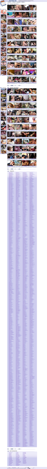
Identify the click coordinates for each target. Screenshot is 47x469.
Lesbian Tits (24, 293)
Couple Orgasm (17, 222)
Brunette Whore (10, 434)
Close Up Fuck (17, 201)
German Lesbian (17, 364)
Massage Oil (24, 305)
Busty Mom (10, 445)
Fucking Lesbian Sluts (18, 461)
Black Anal (10, 354)
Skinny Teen (31, 280)
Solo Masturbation (31, 299)
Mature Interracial (24, 326)
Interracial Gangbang (25, 178)
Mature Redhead (24, 334)
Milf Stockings (24, 362)
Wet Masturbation (31, 411)
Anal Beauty (10, 233)
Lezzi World (24, 456)
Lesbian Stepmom (24, 286)
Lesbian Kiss (24, 259)
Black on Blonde (10, 373)
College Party (17, 213)
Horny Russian (17, 432)
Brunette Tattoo (10, 432)
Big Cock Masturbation (11, 334)
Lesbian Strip (24, 288)
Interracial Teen (24, 183)
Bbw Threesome (10, 304)
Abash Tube (3, 106)
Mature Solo (24, 337)
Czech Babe (17, 247)
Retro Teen (31, 222)
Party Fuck (24, 422)
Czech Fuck (17, 249)
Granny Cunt (17, 385)
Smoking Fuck (31, 292)
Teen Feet (31, 349)
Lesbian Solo (24, 283)
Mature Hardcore (24, 325)
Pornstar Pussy (24, 446)
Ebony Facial (17, 290)
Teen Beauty (31, 336)
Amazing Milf (10, 226)
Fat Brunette (17, 316)
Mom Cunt (24, 372)
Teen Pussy (31, 365)
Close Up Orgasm (17, 203)
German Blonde (17, 362)
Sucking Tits (31, 326)
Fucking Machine (17, 358)
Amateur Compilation (11, 188)
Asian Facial (10, 262)
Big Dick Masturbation (11, 339)
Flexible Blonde (17, 347)
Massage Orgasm (24, 306)
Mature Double (24, 319)
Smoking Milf (31, 294)
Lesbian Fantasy (24, 250)
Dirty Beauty (17, 261)
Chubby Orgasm (17, 191)
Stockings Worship (31, 312)
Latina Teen (24, 233)
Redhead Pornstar (31, 212)
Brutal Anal (10, 435)
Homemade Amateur (18, 415)
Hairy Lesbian (17, 402)
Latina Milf (24, 226)
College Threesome (18, 216)
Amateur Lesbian (10, 202)
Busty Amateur (10, 437)
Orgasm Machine (24, 407)
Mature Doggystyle (24, 318)
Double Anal (17, 271)
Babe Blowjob (10, 284)
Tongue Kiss (31, 386)
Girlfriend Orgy (17, 371)
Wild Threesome (31, 431)
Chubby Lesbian (17, 189)
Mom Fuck (24, 373)
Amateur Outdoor (10, 207)
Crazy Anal (17, 224)
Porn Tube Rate (3, 139)
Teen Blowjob (31, 338)
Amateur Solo (10, 212)
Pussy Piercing (31, 193)
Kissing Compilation (25, 209)
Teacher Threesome (32, 332)
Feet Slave (17, 325)
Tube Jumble (3, 65)
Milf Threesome (24, 365)
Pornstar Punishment (25, 445)
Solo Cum (31, 297)
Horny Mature (17, 428)
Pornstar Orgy (24, 444)
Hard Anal (17, 407)
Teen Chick (31, 340)
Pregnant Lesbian (31, 179)
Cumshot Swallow (17, 238)
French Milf (17, 356)
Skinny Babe (31, 269)
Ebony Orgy (17, 297)
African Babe (10, 178)
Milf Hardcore (24, 353)
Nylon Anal (24, 396)
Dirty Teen (17, 268)
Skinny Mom (31, 277)
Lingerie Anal (24, 301)
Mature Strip (24, 339)
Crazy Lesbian (17, 227)
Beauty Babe (10, 308)
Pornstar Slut (31, 172)
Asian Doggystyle (10, 261)
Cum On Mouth (17, 233)
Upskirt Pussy (31, 396)
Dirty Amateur (17, 259)
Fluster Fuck (3, 37)
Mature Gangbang (24, 323)
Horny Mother (17, 430)
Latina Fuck (24, 223)
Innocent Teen (17, 446)
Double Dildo (17, 272)
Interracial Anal (24, 172)
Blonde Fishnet (10, 384)
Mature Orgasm (24, 332)
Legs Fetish (24, 236)
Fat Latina (17, 318)
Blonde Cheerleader (11, 380)
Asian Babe (10, 255)
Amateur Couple (10, 189)
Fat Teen (16, 323)
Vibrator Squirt (31, 398)
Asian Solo (10, 275)
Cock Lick (17, 207)
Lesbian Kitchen (24, 260)
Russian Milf (31, 237)
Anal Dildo (10, 236)
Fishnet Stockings (17, 345)
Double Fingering (17, 273)
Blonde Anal (10, 374)
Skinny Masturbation (32, 275)
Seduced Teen (31, 245)
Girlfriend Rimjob (17, 372)
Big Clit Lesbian (10, 330)
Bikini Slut (10, 351)
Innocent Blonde (17, 443)
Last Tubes (3, 42)
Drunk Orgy (17, 281)
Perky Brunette (24, 426)
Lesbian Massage (24, 262)
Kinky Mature (24, 207)
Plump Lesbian (24, 435)
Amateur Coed (10, 187)
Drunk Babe (17, 277)
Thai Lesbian (31, 375)
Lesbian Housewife (24, 257)
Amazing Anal (10, 220)
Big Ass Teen (10, 327)
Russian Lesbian (31, 235)
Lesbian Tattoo (24, 290)
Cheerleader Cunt (17, 185)
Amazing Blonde (10, 223)
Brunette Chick (10, 419)
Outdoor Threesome (25, 415)
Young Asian (31, 433)
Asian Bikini (10, 258)
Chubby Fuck (17, 188)
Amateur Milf (10, 203)
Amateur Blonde (10, 183)
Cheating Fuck (17, 181)
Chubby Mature (17, 190)
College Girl (17, 212)
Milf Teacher (24, 364)
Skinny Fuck (31, 273)
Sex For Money (31, 246)
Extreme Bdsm (17, 308)
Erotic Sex (17, 305)
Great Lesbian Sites (18, 462)
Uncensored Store (3, 70)
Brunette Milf (10, 426)
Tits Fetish (31, 385)
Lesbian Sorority (24, 284)
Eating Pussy (17, 284)
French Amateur (17, 353)
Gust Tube (3, 125)
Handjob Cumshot (17, 406)
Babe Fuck (10, 286)
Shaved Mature (31, 258)
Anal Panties (10, 245)
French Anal (17, 354)
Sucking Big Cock (31, 321)
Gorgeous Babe (17, 380)
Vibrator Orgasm (31, 397)
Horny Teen (17, 433)
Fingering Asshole (17, 334)
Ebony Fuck (17, 291)
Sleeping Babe (31, 283)
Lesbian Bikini (24, 242)
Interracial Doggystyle (25, 176)
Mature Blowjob (24, 314)
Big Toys (10, 347)
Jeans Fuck (24, 201)
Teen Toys (31, 374)
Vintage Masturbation (32, 402)
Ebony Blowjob (17, 288)
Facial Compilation (17, 310)
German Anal (17, 361)
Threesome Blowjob (32, 376)
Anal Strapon (10, 248)
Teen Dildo (31, 345)
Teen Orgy (31, 361)
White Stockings (31, 415)
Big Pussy (10, 343)
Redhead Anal (31, 204)
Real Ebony (31, 200)
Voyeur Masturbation (32, 408)
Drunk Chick (17, 279)
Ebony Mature (17, 294)
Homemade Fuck (17, 417)
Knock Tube (3, 134)
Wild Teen (31, 430)
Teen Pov (30, 364)
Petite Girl (24, 431)
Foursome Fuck (17, 352)
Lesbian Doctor (24, 248)
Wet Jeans (31, 410)
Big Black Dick (10, 328)
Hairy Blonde (17, 397)
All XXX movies (3, 14)
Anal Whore (10, 251)
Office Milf (24, 400)
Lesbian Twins (24, 294)
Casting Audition (17, 174)
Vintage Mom (31, 404)
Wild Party (31, 428)
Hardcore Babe (17, 409)
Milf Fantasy (24, 350)
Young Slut (31, 443)
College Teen (17, 215)
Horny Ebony (17, 426)
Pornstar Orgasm (24, 443)
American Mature (10, 231)
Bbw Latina (10, 297)
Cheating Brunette (17, 180)
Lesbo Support (24, 453)
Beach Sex (10, 307)
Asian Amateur (10, 253)
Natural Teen (24, 391)
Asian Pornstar (10, 272)
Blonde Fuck (10, 385)
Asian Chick (10, 259)
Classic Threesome (18, 196)
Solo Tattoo (31, 301)
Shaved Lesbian (31, 257)
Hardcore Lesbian (17, 411)
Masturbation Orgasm (25, 308)
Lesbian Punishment (25, 275)
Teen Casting (31, 339)
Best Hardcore (10, 317)
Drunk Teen (17, 283)
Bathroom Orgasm (11, 292)
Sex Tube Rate (3, 153)
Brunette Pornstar (10, 428)
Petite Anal (24, 428)
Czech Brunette (17, 248)
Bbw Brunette (10, 295)
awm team (9, 467)
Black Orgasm (10, 364)
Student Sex (31, 318)
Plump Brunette (24, 434)
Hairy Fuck (17, 399)
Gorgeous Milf (17, 383)
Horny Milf (17, 429)
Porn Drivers (3, 56)
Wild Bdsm (31, 421)
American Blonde (10, 229)
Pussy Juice (31, 191)
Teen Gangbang (31, 353)
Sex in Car (31, 249)
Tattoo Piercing (31, 330)
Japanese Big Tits (24, 189)
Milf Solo (23, 360)
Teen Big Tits (31, 337)
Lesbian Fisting (24, 253)
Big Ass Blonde (10, 321)
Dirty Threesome (17, 269)
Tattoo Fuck (31, 328)
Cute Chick (17, 242)
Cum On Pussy (17, 234)
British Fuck (10, 409)
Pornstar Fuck (24, 441)
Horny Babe (17, 421)
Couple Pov (17, 223)
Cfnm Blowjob (17, 178)
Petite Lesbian (24, 432)
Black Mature (10, 362)
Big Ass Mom (10, 326)
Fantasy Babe (17, 312)
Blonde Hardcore (10, 387)
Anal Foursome (10, 240)
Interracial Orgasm (24, 181)
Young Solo (31, 444)
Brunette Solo (10, 431)
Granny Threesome (18, 389)
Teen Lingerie (31, 358)
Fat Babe (17, 315)
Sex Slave (31, 248)
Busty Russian (17, 172)
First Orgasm (17, 339)
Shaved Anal (31, 250)
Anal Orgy (10, 244)
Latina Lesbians (24, 225)
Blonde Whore (10, 397)
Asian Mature (10, 269)
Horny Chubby (17, 424)
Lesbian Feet (24, 251)
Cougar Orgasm (17, 218)
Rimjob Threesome (31, 227)
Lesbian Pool (24, 273)
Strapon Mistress (31, 314)
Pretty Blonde (31, 180)
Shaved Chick (31, 255)
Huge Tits (17, 441)
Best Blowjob (10, 315)
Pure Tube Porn (3, 144)
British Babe (10, 408)
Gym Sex (17, 393)
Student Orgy (31, 317)
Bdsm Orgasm (10, 306)
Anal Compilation (10, 234)
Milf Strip (23, 363)
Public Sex (31, 187)
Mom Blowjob (24, 371)
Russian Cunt (31, 233)
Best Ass (10, 314)
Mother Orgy (24, 386)
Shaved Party (31, 259)
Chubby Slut (17, 192)
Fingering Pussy (17, 336)
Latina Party (24, 229)
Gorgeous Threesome (18, 384)
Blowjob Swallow (10, 399)
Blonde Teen (10, 396)
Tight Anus (31, 380)
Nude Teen (24, 393)
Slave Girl (30, 282)
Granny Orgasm (17, 388)
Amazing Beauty (10, 222)
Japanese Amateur (24, 185)
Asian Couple (10, 260)
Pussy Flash (31, 190)
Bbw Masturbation (10, 299)
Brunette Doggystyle (11, 421)
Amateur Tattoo (10, 216)
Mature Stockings (24, 338)
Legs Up (23, 237)
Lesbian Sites (17, 465)
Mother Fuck (24, 384)
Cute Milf (17, 244)
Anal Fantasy (10, 238)
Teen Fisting (31, 352)
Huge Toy (17, 442)
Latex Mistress (24, 216)
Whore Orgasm (31, 418)
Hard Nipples (17, 408)
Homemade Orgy (17, 419)
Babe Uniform (10, 288)
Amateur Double (10, 194)
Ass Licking (10, 280)
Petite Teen (24, 433)
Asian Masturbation (11, 268)
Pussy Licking (31, 192)
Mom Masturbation (24, 374)
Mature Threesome (24, 341)
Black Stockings (10, 369)
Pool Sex (23, 437)
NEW (13, 85)
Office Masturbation (25, 399)
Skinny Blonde (31, 271)
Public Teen (31, 188)
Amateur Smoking (10, 211)
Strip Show (31, 315)
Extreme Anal (17, 307)
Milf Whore (24, 367)
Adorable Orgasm (10, 176)
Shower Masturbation (32, 264)
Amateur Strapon (10, 213)
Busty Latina (10, 443)
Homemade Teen (17, 420)
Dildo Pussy (17, 258)
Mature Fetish (24, 321)
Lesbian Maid (24, 261)
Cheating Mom (17, 183)
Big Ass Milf (10, 325)
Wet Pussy (31, 413)
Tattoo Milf (31, 329)
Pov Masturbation (31, 176)
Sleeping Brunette (31, 284)
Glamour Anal (17, 374)
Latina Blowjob (24, 220)
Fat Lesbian (17, 319)
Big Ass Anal (10, 318)
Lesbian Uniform (24, 295)
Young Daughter (31, 439)
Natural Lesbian (24, 389)
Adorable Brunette (10, 174)
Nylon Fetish (24, 397)
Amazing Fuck (10, 225)
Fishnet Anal (17, 342)
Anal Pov (10, 246)
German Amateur (17, 360)
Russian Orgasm (31, 238)
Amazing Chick (10, 224)
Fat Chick (17, 317)
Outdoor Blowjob (24, 411)
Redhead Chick (31, 207)
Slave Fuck (31, 281)
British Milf (10, 411)
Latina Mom (24, 227)
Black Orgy (10, 365)
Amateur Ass (10, 181)
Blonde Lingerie (10, 388)
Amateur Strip (10, 214)
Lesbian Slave (24, 282)
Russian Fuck (31, 234)
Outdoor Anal (24, 410)
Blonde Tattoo (10, 395)
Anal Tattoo (10, 249)
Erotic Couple (17, 304)
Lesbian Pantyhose (24, 271)
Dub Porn (3, 32)
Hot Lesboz (17, 463)
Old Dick (23, 402)
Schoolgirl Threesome (32, 242)
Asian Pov (10, 273)
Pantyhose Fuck (24, 420)
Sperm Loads (31, 305)
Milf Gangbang (24, 352)
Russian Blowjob (31, 231)
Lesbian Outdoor (24, 270)
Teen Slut (30, 367)
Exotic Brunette (17, 306)
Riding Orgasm (31, 226)
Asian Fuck (10, 264)
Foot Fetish (17, 349)
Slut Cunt (30, 286)
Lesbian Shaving (24, 280)
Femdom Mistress (17, 328)
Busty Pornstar (10, 446)
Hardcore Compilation (18, 410)
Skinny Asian (31, 268)
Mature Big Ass (24, 312)
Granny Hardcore (17, 386)
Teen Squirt (31, 369)
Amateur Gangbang (11, 198)
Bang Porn (3, 28)
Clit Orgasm (17, 198)
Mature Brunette (24, 315)
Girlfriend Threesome (18, 373)
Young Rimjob (31, 442)
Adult (3, 111)
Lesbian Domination (25, 249)
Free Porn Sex (24, 461)
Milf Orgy (23, 356)
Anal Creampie (10, 235)
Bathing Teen (10, 290)
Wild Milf (30, 426)
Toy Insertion (31, 388)
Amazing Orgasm (10, 227)
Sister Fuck (31, 266)
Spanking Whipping (31, 303)
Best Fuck (10, 316)
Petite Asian (24, 429)
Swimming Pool (31, 327)
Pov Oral (30, 177)
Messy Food (24, 343)
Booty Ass (10, 402)
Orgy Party (24, 408)
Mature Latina (24, 328)
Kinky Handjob (24, 205)
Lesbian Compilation (25, 246)
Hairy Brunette (17, 398)
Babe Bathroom (10, 283)
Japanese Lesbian (24, 194)
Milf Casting (24, 347)
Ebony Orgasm (17, 296)
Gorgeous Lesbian (17, 382)
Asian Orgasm (10, 271)
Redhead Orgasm (31, 211)
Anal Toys (10, 250)
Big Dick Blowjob (10, 336)
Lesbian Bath (24, 240)
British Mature (10, 410)
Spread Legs (31, 306)
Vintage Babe (31, 399)
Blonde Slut (10, 393)
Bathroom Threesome (11, 293)
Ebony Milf (17, 295)
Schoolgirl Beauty (31, 240)
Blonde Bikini (10, 378)
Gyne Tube (3, 130)
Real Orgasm (31, 201)
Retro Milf (30, 220)
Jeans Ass (24, 200)
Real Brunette (31, 198)
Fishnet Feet (17, 343)
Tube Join (3, 18)
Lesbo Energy (24, 452)
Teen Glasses (31, 354)
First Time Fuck (17, 340)
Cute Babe (17, 240)
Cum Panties (17, 235)
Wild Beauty (31, 422)
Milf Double (24, 349)
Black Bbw (10, 356)
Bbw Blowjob (10, 294)
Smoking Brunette (31, 290)
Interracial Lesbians (25, 179)
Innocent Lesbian (17, 445)
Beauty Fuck (10, 310)
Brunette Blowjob (10, 417)
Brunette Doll (10, 422)
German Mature (17, 365)
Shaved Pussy (31, 260)
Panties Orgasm (24, 418)
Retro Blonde (31, 216)
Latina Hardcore (24, 224)
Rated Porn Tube (3, 148)
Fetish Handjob (17, 332)
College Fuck (17, 211)
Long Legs (24, 304)
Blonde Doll (10, 383)
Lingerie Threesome (25, 303)
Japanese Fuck (24, 192)
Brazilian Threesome (11, 407)
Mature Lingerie (24, 329)
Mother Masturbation (25, 385)
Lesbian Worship (24, 297)
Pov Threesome (31, 178)
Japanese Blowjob (24, 190)
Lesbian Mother (24, 266)
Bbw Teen (10, 303)
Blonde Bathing (10, 376)
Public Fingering (31, 185)
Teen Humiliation (31, 356)
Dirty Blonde (17, 262)
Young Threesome (31, 445)
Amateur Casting (10, 185)
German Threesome (18, 367)
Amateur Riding (10, 209)
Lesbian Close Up (24, 245)
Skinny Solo (31, 279)
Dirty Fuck (17, 264)
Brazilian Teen (10, 406)
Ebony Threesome (17, 301)
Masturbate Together (25, 307)
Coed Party (17, 209)
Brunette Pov (10, 429)
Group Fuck (17, 391)
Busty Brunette (10, 441)
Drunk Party (17, 282)
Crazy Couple (17, 225)
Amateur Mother (10, 204)
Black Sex (10, 367)
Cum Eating (17, 231)
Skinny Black (31, 270)
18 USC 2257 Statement (14, 467)
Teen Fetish (31, 350)
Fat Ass (16, 314)
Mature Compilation (25, 316)
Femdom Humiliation (18, 327)
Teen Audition (31, 334)
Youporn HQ (10, 463)
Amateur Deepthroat (11, 191)
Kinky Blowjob (24, 204)
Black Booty (10, 358)
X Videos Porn (24, 460)
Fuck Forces (3, 51)
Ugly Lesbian (31, 391)
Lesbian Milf (24, 264)
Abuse (18, 467)
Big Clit (9, 329)
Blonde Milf (10, 389)
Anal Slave (10, 247)
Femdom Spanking (18, 329)
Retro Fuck (31, 218)
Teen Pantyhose (31, 362)
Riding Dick (31, 224)
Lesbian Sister (24, 281)
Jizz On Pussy (24, 202)
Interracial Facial (24, 177)
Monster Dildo (24, 380)
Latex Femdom (24, 214)
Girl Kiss (16, 369)
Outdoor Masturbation (25, 413)
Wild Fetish (31, 424)
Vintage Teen (31, 407)
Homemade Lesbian (18, 418)
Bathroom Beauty (10, 291)
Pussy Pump (31, 194)
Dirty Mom (17, 266)
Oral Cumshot (24, 404)
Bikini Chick (10, 350)
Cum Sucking (17, 236)
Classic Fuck (17, 194)
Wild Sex (30, 429)
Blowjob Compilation (11, 398)
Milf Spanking (24, 361)
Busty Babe (10, 439)
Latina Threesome (24, 234)
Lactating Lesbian (24, 212)
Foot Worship (17, 350)
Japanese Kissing (24, 193)
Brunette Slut (10, 430)
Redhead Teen (31, 213)
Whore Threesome (31, 419)
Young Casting (31, 437)
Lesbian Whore (24, 296)
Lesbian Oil (24, 268)
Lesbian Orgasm (24, 269)
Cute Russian (17, 245)
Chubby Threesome (18, 193)
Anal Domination (10, 237)
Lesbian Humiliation (25, 258)
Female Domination (18, 326)
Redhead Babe (31, 205)
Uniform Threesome (31, 395)
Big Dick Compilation (11, 337)
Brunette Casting (10, 418)
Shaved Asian (31, 251)
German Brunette (17, 363)
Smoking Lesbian (31, 293)
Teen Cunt (31, 343)
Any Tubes (3, 120)
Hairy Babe (17, 396)
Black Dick (10, 360)
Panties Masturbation (25, 417)
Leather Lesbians (24, 235)
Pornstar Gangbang (25, 442)
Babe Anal (10, 282)
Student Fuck (31, 316)
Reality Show (31, 202)
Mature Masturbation (25, 330)
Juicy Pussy (24, 203)
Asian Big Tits (10, 257)
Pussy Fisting (31, 189)
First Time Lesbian (17, 341)
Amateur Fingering (11, 196)
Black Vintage (10, 372)
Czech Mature (17, 250)
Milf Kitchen (24, 354)
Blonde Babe (10, 375)
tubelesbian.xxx (24, 463)
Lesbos (24, 454)
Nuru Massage (24, 395)
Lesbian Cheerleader (25, 244)
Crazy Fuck (17, 226)
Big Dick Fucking (10, 338)
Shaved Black (31, 253)
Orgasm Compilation (25, 406)
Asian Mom (10, 270)
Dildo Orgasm (17, 257)
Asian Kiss (10, 266)
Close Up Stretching (18, 204)
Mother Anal (24, 383)
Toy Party (30, 389)
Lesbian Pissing (24, 272)
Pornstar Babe (24, 439)
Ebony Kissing (17, 292)
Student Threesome (31, 319)
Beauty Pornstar (10, 312)
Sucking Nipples (31, 325)
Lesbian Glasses (24, 255)
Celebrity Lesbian (17, 177)
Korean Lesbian (24, 211)
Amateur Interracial (11, 201)
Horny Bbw (17, 422)
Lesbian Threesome (25, 292)
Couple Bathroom (17, 220)
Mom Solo (24, 376)
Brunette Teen (10, 433)
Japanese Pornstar (24, 198)
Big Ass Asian (10, 319)
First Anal (17, 337)
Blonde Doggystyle (11, 382)
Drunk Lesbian (17, 280)
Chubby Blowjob (17, 187)
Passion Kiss (24, 424)
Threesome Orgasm (32, 378)
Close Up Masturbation (18, 202)
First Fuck (17, 338)
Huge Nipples (17, 439)
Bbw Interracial (10, 296)
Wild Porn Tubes (3, 92)
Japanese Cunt (24, 191)
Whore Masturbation (32, 417)
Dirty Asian (17, 260)
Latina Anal (24, 218)
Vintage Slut (31, 406)
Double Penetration (18, 275)
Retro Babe (31, 215)
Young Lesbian (31, 441)
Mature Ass (24, 310)
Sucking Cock (31, 323)
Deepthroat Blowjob (18, 255)
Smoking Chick (31, 291)
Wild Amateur (31, 420)
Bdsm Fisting (10, 305)
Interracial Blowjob (24, 174)
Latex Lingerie (24, 215)
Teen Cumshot (31, 342)
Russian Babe (31, 229)
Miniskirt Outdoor (24, 369)
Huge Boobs (17, 435)
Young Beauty (31, 434)
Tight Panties (31, 382)
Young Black (31, 435)
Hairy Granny (17, 400)
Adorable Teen (10, 177)
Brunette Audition (10, 413)
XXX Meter (24, 458)
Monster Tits (24, 382)
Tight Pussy (31, 383)
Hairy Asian (17, 395)
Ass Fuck (10, 279)
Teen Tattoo (31, 372)
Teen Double (31, 347)
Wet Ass (30, 409)
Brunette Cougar (10, 420)
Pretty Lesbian (31, 183)
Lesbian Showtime (18, 464)
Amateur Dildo (10, 192)
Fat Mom (17, 321)
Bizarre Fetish (10, 352)
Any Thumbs (10, 465)
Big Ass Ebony (10, 323)
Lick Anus (24, 299)
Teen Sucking (31, 371)
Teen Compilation (31, 341)
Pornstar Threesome (32, 174)
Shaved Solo (31, 261)
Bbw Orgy (10, 301)
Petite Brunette (24, 430)
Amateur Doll (10, 193)
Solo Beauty (31, 296)
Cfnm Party (17, 179)
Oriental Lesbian (24, 409)
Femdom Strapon (17, 330)
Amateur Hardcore (11, 200)
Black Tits (10, 371)
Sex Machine (31, 247)
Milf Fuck (23, 351)
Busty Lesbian (10, 444)
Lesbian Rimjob (24, 277)
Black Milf (10, 363)
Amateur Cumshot (10, 190)
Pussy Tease (31, 196)
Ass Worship (10, 281)
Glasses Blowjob (17, 378)
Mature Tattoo (24, 340)
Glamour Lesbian (17, 375)
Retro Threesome (31, 223)
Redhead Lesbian (31, 209)
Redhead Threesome (32, 214)
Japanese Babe (24, 187)
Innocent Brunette (17, 444)
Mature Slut (24, 336)
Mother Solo (24, 387)
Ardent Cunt (3, 23)
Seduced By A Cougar (32, 244)
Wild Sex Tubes (3, 97)
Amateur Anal (10, 180)
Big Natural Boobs (10, 341)
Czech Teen (17, 253)
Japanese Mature (24, 196)
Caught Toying (17, 176)
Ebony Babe (17, 286)
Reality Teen (31, 203)
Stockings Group (31, 310)
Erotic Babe (17, 303)
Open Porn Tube (24, 462)
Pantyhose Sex (24, 421)
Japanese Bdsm (24, 188)
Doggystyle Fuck (17, 270)
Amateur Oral (10, 205)
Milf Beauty (24, 345)
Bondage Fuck (10, 400)
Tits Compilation (31, 384)
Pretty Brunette (31, 181)
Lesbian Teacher (24, 291)
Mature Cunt (24, 317)
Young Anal (31, 432)
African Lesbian (10, 179)
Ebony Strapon (17, 299)
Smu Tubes (17, 458)
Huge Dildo (17, 437)
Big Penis (10, 342)
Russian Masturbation (32, 236)
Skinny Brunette (31, 272)
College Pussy (17, 214)
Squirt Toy (31, 307)
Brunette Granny (10, 424)
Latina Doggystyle (24, 222)
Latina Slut (24, 231)
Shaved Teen (31, 262)
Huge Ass (17, 434)
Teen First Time (31, 351)
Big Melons (10, 340)
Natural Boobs (24, 388)
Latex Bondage (24, 213)
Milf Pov (23, 358)
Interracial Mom (24, 180)
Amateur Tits (10, 218)
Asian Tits (10, 277)
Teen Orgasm (31, 360)
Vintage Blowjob (31, 400)
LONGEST (15, 85)
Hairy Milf (17, 404)
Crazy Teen (17, 229)
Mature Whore (24, 342)
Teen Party (31, 363)
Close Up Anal (17, 200)
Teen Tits (30, 373)
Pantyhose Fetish (24, 419)
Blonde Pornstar (10, 391)
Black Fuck (10, 361)
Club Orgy (17, 205)
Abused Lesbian (10, 172)
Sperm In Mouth (31, 304)
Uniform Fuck (31, 393)
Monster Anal (24, 378)
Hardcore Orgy (17, 413)
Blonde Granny (10, 386)
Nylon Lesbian (24, 398)
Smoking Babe (31, 288)
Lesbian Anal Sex (24, 238)
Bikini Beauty (10, 349)
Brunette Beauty (10, 415)
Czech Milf (17, 251)
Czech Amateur (17, 246)
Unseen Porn (10, 461)
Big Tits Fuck (10, 345)
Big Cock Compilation (11, 332)
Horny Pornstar (17, 431)
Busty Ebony (10, 442)
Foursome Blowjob (17, 351)
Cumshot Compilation (18, 237)
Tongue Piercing (31, 387)
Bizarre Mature (10, 353)
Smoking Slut (31, 295)
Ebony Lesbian (17, 293)
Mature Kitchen (24, 327)
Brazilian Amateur (10, 404)
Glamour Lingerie (17, 376)
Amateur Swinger (10, 215)
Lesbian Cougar (24, 247)
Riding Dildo (31, 225)
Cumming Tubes (17, 460)
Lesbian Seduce (24, 279)
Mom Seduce (24, 375)
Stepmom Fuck (31, 308)
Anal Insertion (10, 242)
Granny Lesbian (17, 387)
